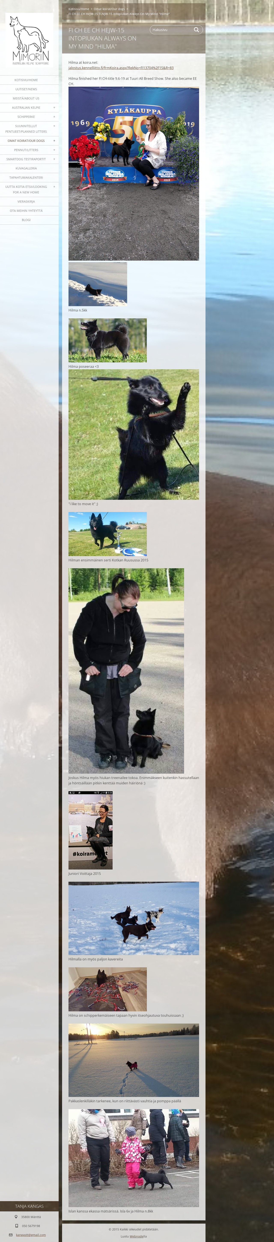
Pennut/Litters (26, 150)
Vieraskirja (26, 201)
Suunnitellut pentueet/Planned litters (26, 129)
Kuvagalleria (26, 168)
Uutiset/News (26, 89)
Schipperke (26, 117)
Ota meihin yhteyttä (26, 211)
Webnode (136, 1236)
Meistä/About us (26, 98)
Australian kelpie (26, 107)
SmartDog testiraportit (26, 159)
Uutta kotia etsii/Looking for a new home (26, 189)
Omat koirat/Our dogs (26, 141)
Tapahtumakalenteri (26, 177)
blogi (26, 220)
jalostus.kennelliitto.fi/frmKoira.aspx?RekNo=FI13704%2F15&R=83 (121, 67)
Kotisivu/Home (26, 80)
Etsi (197, 30)
